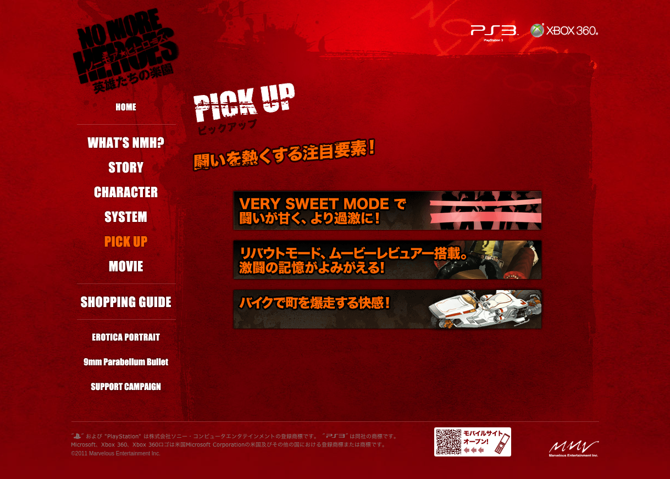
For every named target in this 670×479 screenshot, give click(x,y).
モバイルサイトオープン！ (472, 441)
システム (126, 216)
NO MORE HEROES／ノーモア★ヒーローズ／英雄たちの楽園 (126, 50)
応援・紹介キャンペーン (126, 387)
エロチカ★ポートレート (126, 337)
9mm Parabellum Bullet (126, 362)
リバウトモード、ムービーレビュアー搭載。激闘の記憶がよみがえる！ (387, 260)
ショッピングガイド (126, 301)
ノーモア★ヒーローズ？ (126, 142)
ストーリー (126, 167)
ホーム (126, 106)
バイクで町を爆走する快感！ (387, 309)
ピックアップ (126, 241)
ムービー (126, 266)
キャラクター (126, 192)
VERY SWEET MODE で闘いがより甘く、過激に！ (387, 210)
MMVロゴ (574, 448)
